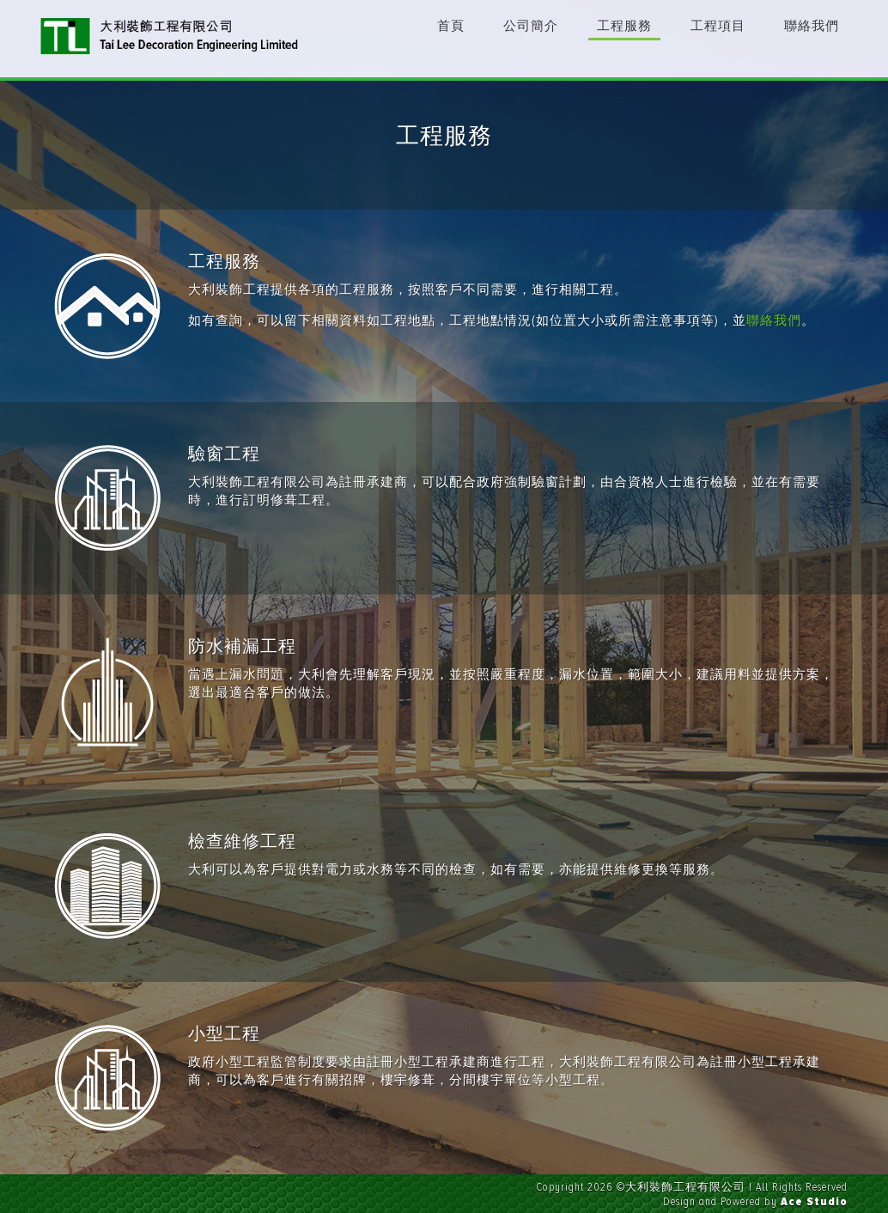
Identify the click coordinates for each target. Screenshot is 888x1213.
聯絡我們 (811, 26)
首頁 (451, 26)
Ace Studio (814, 1202)
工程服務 (624, 26)
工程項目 (717, 26)
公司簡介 (530, 26)
